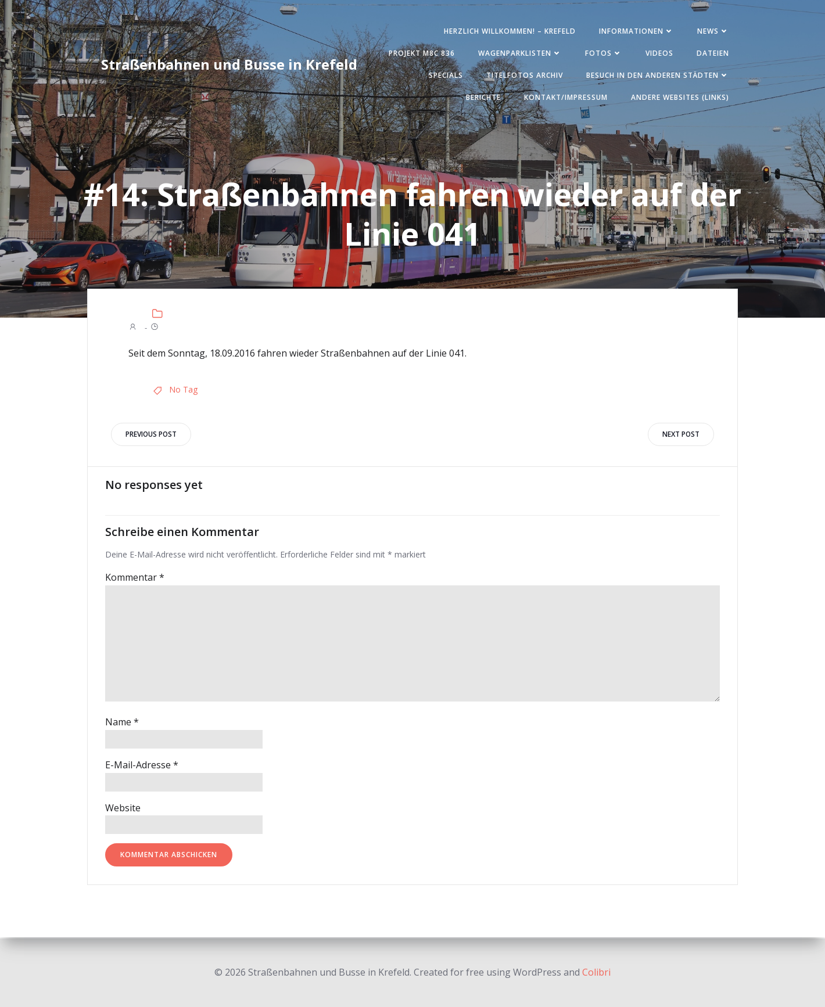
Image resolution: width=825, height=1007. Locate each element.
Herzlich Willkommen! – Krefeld (510, 31)
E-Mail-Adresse (141, 766)
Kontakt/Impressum (566, 97)
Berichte (483, 97)
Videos (659, 53)
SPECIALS (446, 75)
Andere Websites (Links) (680, 97)
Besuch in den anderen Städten (657, 75)
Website (123, 809)
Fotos (603, 53)
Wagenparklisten (520, 53)
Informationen (636, 31)
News (713, 31)
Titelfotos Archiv (524, 75)
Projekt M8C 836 (422, 53)
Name (122, 723)
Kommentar (134, 578)
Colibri (596, 972)
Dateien (713, 53)
